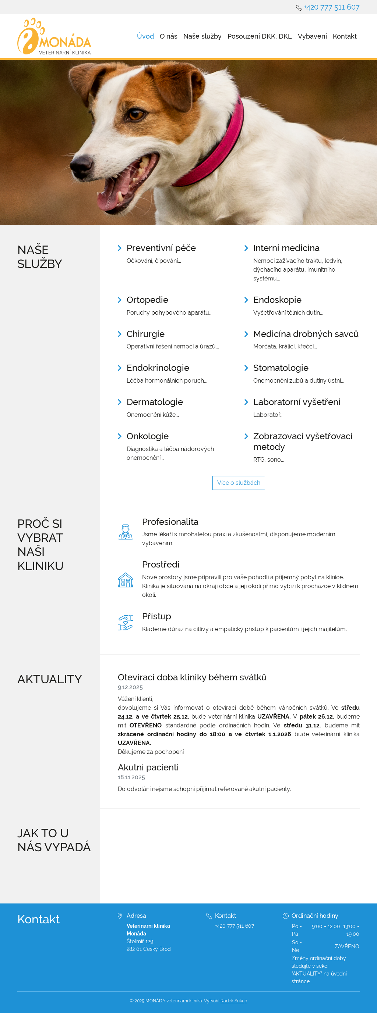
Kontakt (345, 36)
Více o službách (238, 482)
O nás (168, 36)
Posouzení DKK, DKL (260, 36)
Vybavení (312, 36)
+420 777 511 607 (332, 7)
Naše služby (202, 36)
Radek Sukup (234, 1000)
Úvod (145, 36)
